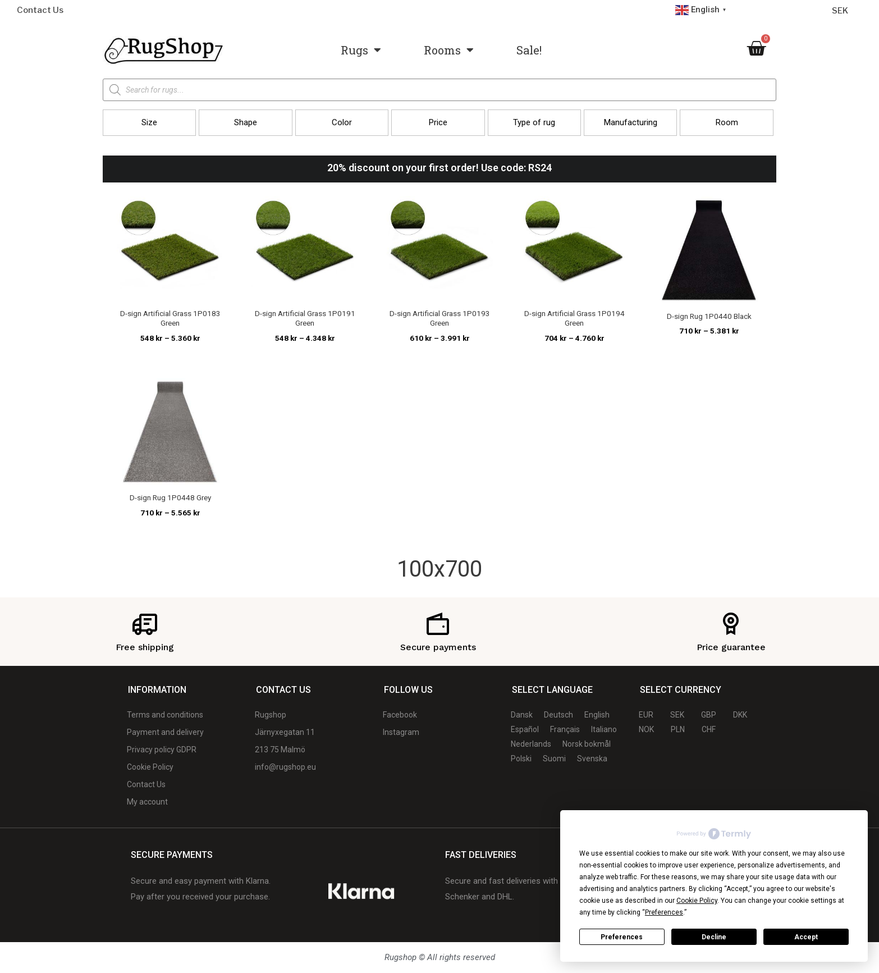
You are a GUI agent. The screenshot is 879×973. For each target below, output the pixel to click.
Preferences (622, 937)
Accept (806, 937)
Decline (714, 937)
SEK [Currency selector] (840, 11)
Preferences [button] (664, 912)
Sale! (529, 50)
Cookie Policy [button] (696, 901)
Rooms (449, 50)
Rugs (361, 50)
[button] (149, 122)
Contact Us (40, 10)
